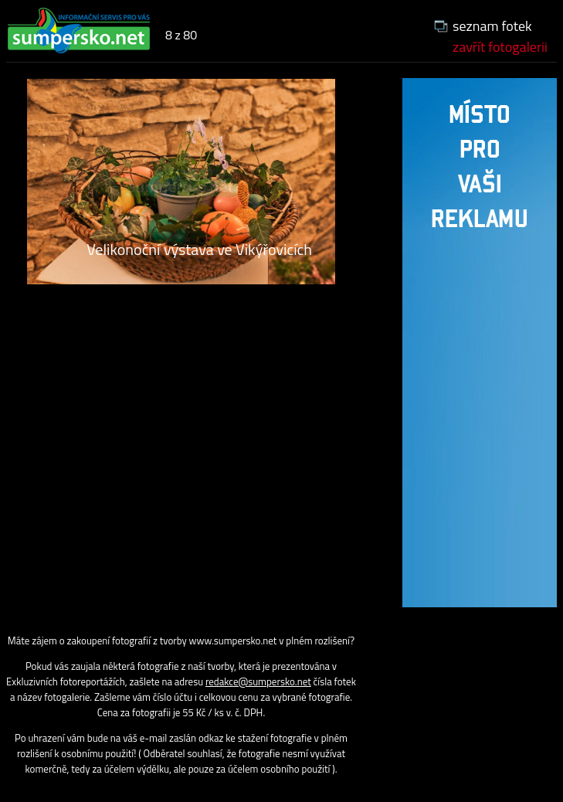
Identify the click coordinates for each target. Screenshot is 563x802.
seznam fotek (492, 25)
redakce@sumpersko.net (258, 681)
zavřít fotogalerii (500, 46)
